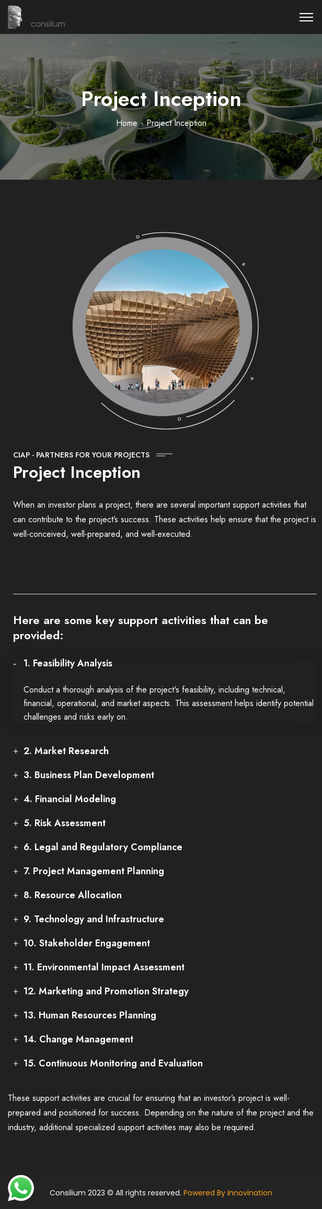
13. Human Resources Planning (90, 1015)
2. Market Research (66, 751)
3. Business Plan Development (89, 775)
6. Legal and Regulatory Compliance (103, 847)
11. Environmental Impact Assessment (104, 967)
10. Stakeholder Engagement (87, 943)
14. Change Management (78, 1039)
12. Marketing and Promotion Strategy (106, 991)
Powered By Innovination (227, 1193)
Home (126, 123)
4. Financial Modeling (70, 799)
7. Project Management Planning (94, 871)
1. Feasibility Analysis (68, 663)
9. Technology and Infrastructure (94, 919)
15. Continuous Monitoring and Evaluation (113, 1063)
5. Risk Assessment (65, 823)
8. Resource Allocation (73, 895)
